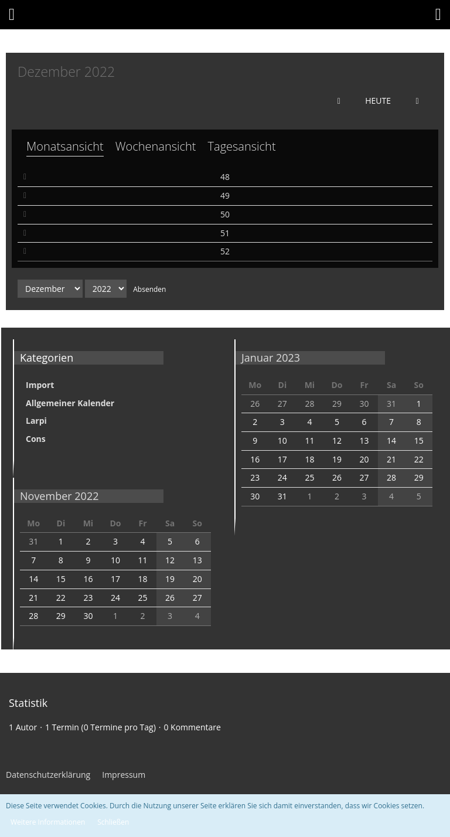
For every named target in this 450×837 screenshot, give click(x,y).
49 (225, 195)
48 (225, 176)
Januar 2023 (270, 358)
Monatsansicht (65, 146)
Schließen (113, 822)
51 (225, 233)
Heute (378, 100)
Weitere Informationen (48, 822)
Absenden (149, 289)
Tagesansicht (242, 146)
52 (225, 251)
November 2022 (59, 496)
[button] (12, 14)
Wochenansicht (155, 146)
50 (225, 214)
